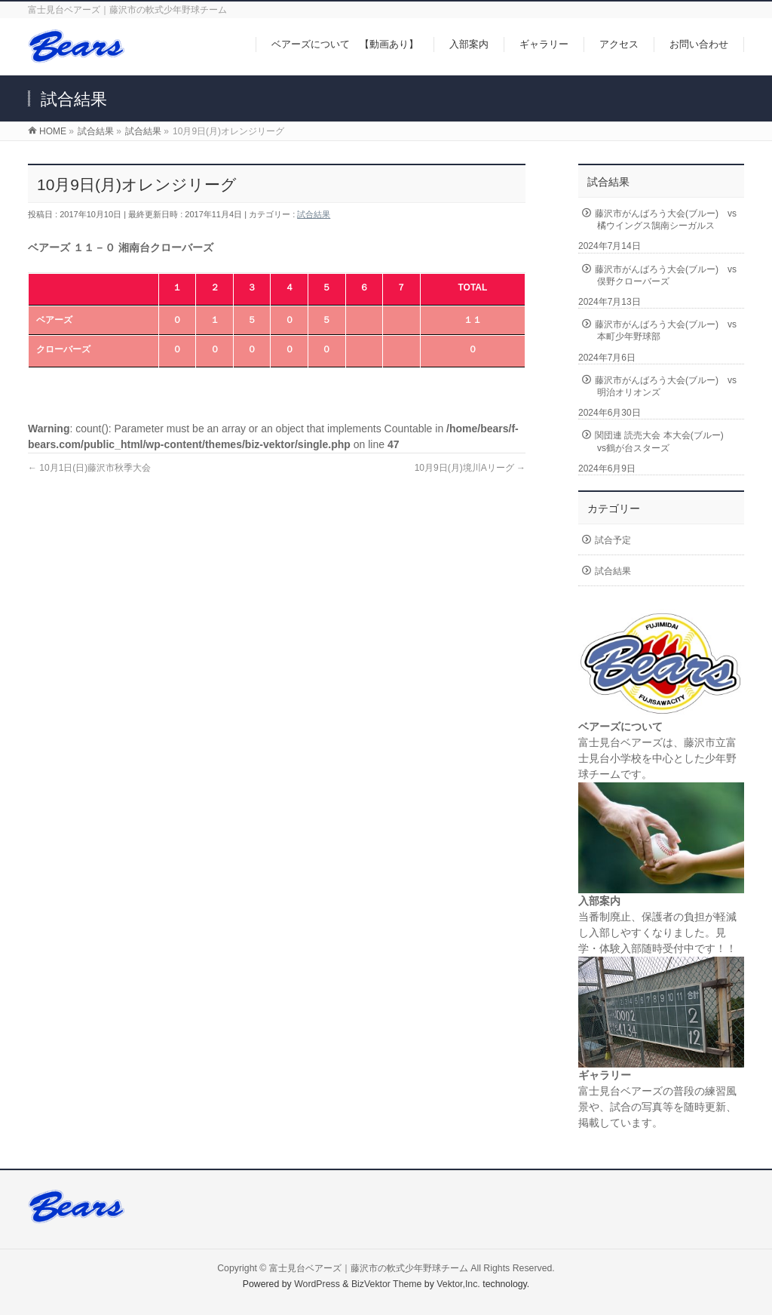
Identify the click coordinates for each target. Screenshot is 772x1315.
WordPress (317, 1284)
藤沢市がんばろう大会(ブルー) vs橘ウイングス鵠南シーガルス (666, 219)
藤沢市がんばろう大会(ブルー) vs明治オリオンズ (666, 386)
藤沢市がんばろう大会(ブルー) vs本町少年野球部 (666, 330)
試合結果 (313, 214)
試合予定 (613, 540)
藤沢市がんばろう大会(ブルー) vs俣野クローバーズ (666, 275)
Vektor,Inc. (458, 1284)
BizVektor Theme (386, 1284)
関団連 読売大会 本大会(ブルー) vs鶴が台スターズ (664, 441)
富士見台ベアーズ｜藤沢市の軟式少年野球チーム (368, 1268)
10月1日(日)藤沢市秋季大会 (89, 467)
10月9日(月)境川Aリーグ (470, 467)
